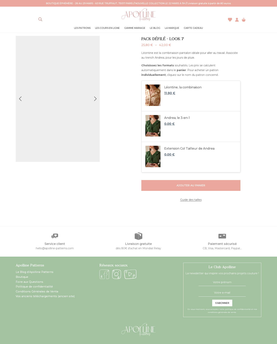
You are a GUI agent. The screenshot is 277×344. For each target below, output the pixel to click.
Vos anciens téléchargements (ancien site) (45, 296)
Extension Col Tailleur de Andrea (189, 148)
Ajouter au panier (191, 185)
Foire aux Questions (29, 282)
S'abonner (222, 303)
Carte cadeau (193, 28)
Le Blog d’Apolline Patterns (34, 272)
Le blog (155, 28)
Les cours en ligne (107, 28)
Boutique (22, 277)
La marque (172, 28)
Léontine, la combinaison (183, 87)
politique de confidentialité (238, 309)
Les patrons (82, 28)
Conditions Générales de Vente (37, 291)
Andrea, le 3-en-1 (177, 118)
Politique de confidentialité (34, 286)
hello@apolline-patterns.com (55, 248)
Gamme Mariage (134, 28)
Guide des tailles (191, 199)
